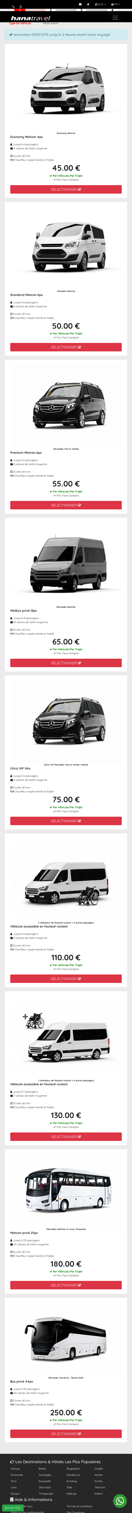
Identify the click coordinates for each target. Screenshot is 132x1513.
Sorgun (15, 1493)
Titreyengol (46, 1493)
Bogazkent (73, 1468)
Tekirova (100, 1487)
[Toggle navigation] (115, 17)
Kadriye (71, 1493)
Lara (13, 1487)
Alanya (15, 1468)
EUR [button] (99, 4)
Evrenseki (17, 1475)
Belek (42, 1468)
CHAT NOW (13, 1507)
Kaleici (99, 1493)
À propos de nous (22, 1506)
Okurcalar (45, 1487)
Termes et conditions (80, 1506)
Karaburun (73, 1475)
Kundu (99, 1481)
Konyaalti (45, 1481)
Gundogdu (45, 1475)
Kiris (13, 1481)
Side (69, 1487)
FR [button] (114, 4)
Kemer (99, 1475)
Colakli (99, 1468)
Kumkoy (72, 1481)
